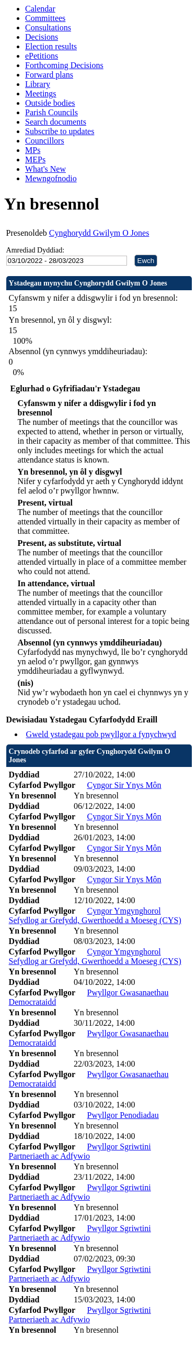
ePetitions (41, 55)
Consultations (48, 27)
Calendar (40, 8)
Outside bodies (50, 102)
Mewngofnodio (51, 178)
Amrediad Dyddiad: (35, 250)
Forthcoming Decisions (64, 65)
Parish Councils (51, 112)
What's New (45, 168)
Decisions (41, 36)
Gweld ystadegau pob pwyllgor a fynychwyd (101, 734)
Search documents (55, 121)
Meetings (40, 93)
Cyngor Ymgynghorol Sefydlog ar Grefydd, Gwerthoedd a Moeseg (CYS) (95, 915)
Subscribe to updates (59, 131)
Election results (51, 46)
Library (37, 84)
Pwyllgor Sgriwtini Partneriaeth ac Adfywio (80, 1151)
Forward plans (49, 74)
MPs (32, 150)
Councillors (44, 140)
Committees (45, 18)
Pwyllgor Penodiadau (123, 1115)
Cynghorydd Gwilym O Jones (99, 232)
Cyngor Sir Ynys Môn (124, 785)
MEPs (35, 159)
